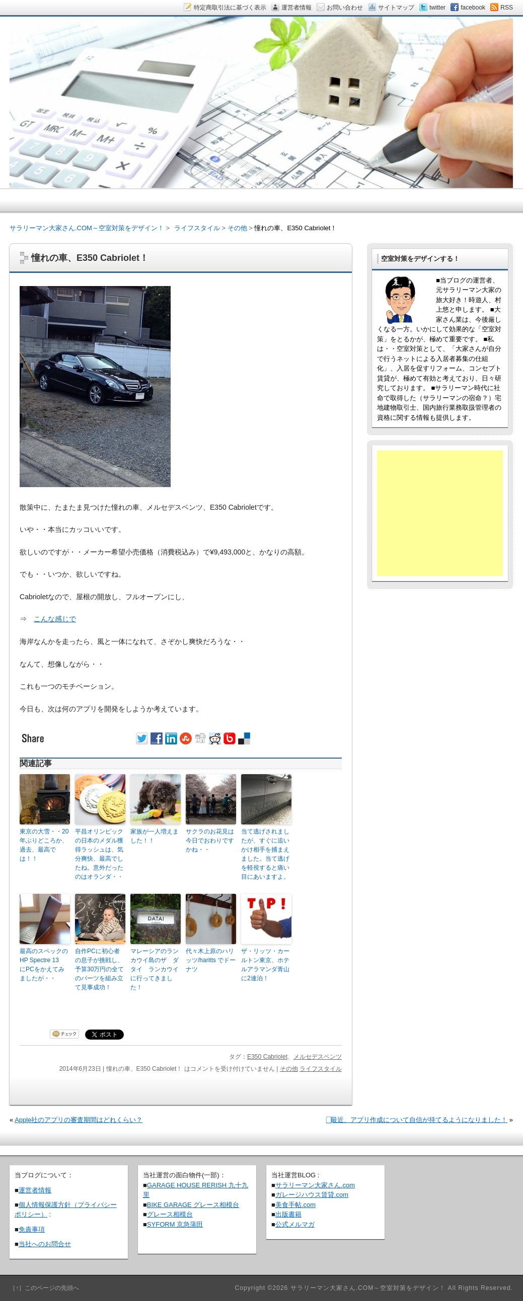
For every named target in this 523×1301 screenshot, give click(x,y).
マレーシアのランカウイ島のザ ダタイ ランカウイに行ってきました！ (154, 969)
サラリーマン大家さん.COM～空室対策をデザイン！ (87, 228)
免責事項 (32, 1229)
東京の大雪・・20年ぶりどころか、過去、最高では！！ (44, 845)
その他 (289, 1068)
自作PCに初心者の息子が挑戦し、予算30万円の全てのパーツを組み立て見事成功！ (99, 969)
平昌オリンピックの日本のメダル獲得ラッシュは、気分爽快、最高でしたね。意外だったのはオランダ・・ (99, 854)
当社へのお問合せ (45, 1244)
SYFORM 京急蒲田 (175, 1224)
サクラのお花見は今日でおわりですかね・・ (210, 840)
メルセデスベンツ (317, 1056)
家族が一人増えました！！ (154, 836)
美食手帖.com (295, 1205)
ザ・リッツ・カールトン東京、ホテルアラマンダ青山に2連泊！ (265, 965)
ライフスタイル (321, 1068)
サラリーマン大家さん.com (315, 1185)
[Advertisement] (440, 513)
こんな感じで (55, 619)
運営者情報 (35, 1190)
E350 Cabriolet (267, 1056)
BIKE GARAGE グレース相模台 (193, 1205)
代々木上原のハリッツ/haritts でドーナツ (211, 960)
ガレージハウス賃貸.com (311, 1194)
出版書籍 (288, 1214)
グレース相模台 (170, 1214)
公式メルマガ (295, 1224)
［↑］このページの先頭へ (44, 1287)
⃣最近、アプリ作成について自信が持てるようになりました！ (419, 1120)
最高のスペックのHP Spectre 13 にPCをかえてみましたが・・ (44, 965)
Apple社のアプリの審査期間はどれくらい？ (78, 1120)
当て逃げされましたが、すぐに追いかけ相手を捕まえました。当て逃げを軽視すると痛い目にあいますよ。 (265, 854)
